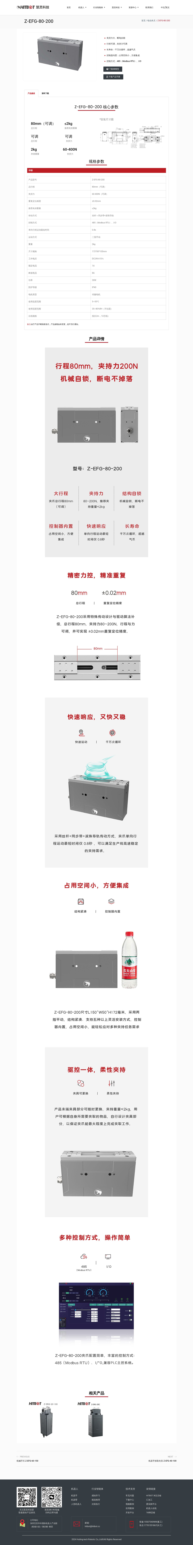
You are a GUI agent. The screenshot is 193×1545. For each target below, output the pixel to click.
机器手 (74, 1495)
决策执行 (96, 1504)
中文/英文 (165, 7)
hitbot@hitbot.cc (92, 1526)
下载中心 (130, 1500)
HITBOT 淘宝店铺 (153, 1495)
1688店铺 (150, 1512)
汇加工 (149, 1500)
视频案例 (130, 1504)
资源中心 (132, 7)
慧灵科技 (116, 7)
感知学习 (96, 1495)
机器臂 (74, 1500)
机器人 (81, 7)
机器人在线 (151, 1508)
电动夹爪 (151, 20)
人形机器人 (76, 1504)
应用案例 (130, 1508)
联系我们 (149, 7)
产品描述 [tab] (31, 93)
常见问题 (130, 1495)
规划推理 (96, 1500)
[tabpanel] (96, 213)
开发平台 (130, 1512)
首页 (69, 7)
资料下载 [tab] (45, 93)
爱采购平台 (151, 1504)
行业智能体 (98, 7)
